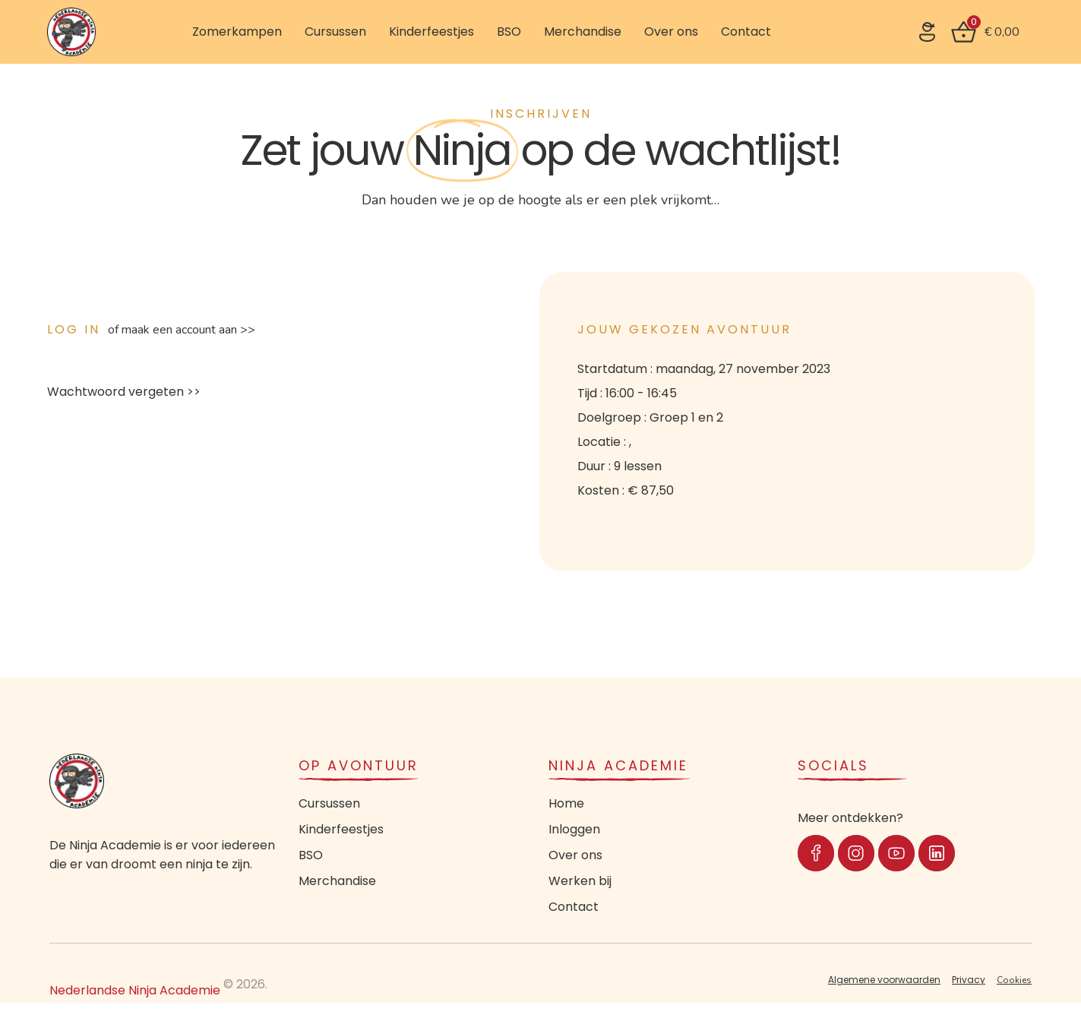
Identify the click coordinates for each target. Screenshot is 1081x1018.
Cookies (1014, 980)
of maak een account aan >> (181, 329)
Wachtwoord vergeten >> (124, 391)
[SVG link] (927, 32)
